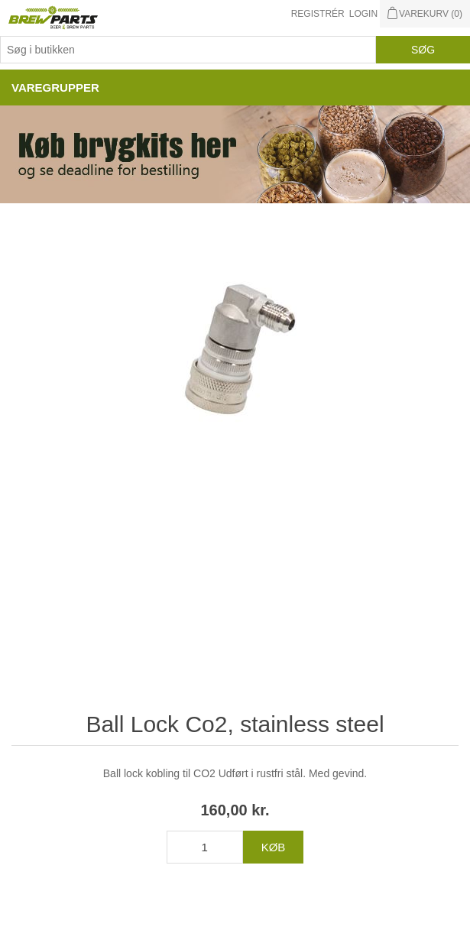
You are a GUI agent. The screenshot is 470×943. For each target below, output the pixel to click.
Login (363, 13)
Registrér (318, 13)
